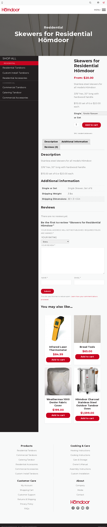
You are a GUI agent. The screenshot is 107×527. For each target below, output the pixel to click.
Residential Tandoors (14, 68)
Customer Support (26, 495)
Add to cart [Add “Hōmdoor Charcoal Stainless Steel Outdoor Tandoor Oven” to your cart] (87, 418)
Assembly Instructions (80, 469)
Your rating (49, 237)
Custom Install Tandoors (16, 73)
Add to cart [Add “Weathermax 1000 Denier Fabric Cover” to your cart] (58, 415)
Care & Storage (80, 460)
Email (77, 278)
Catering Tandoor (12, 92)
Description (51, 141)
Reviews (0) (51, 147)
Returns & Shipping (27, 499)
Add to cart (91, 125)
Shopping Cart (26, 490)
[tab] (51, 141)
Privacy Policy (26, 504)
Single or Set (77, 115)
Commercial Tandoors (14, 87)
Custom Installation (80, 474)
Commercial (9, 83)
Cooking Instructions (80, 455)
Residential (9, 63)
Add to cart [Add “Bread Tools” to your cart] (87, 356)
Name (44, 278)
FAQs (26, 508)
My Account (26, 485)
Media (80, 490)
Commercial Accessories (15, 98)
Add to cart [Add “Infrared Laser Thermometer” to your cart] (58, 360)
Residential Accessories (15, 78)
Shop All (9, 58)
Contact (80, 495)
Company (80, 485)
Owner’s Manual (80, 464)
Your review (48, 245)
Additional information (75, 141)
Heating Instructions (80, 450)
